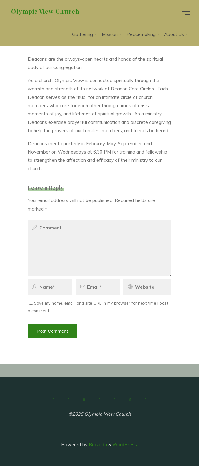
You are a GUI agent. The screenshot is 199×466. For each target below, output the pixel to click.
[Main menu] (184, 12)
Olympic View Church (45, 11)
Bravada (97, 444)
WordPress (124, 444)
